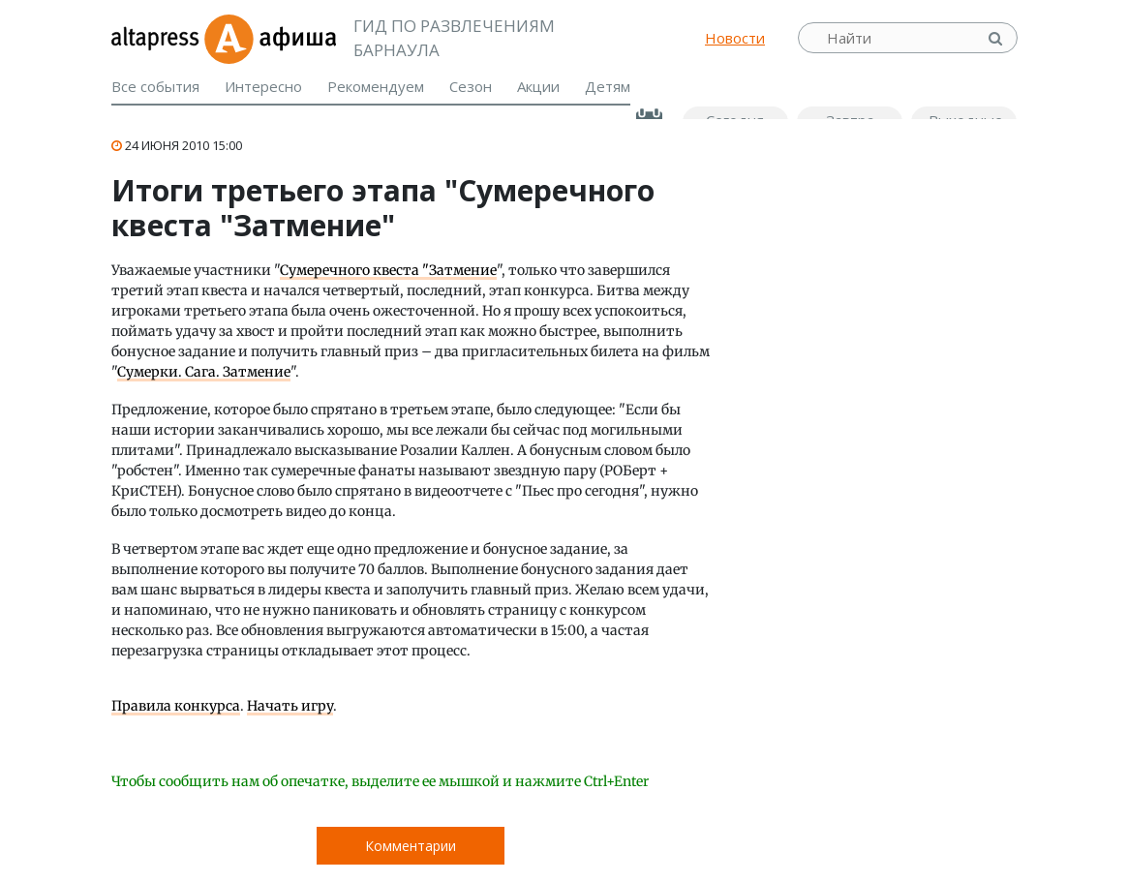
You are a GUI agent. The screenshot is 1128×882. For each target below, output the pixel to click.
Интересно (263, 86)
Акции (538, 86)
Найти (997, 38)
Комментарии (410, 845)
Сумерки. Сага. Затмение (203, 371)
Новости (735, 37)
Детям (607, 86)
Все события (155, 86)
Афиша (269, 38)
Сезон (470, 86)
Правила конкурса (175, 706)
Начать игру (290, 706)
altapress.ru (157, 38)
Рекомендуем (375, 86)
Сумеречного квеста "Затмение (388, 270)
